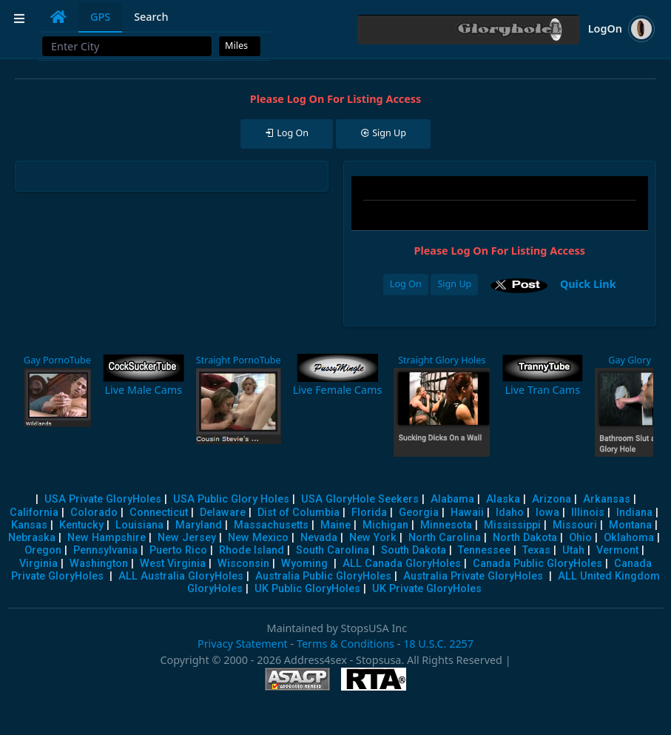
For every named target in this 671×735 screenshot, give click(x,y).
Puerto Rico (178, 550)
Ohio (580, 537)
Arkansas (606, 499)
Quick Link (588, 284)
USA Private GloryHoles (102, 499)
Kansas (29, 525)
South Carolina (332, 550)
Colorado (94, 512)
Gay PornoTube (57, 360)
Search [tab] (151, 17)
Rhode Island (251, 550)
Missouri (575, 525)
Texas (536, 550)
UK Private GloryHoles (427, 589)
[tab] (58, 17)
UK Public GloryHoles (307, 589)
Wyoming (304, 563)
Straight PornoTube (238, 360)
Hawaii (467, 512)
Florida (369, 512)
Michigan (385, 525)
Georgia (419, 512)
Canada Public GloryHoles (537, 563)
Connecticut (158, 512)
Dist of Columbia (298, 512)
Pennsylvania (105, 550)
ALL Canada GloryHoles (402, 563)
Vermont (617, 550)
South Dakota (413, 550)
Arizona (551, 499)
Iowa (547, 512)
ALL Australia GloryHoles (180, 576)
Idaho (510, 512)
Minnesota (446, 525)
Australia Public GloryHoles (323, 576)
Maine (335, 525)
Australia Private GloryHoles (473, 576)
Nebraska (31, 537)
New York (373, 537)
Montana (630, 525)
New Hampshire (106, 537)
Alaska (503, 499)
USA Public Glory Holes (231, 499)
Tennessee (484, 550)
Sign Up (454, 284)
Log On (406, 284)
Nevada (318, 537)
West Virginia (173, 563)
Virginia (38, 563)
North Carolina (444, 537)
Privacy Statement (243, 644)
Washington (99, 563)
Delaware (223, 512)
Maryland (198, 525)
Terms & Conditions (345, 644)
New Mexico (258, 537)
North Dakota (525, 537)
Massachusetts (271, 525)
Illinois (587, 512)
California (34, 512)
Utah (573, 550)
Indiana (634, 512)
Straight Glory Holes (441, 360)
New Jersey (187, 537)
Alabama (452, 499)
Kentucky (81, 525)
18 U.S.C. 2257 (438, 644)
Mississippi (512, 525)
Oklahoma (629, 537)
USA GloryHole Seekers (360, 499)
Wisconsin (243, 563)
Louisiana (139, 525)
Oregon (42, 550)
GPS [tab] (100, 17)
